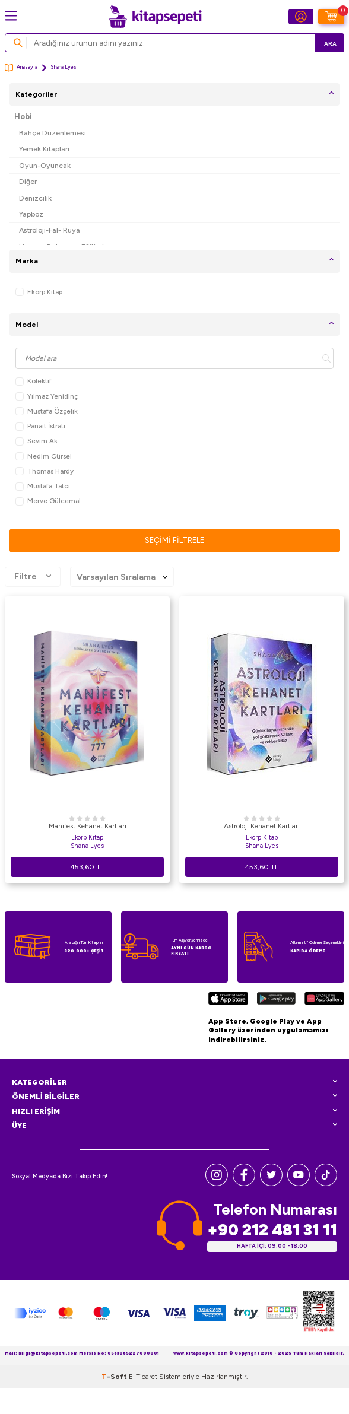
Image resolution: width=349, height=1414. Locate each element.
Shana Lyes (87, 846)
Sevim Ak (36, 441)
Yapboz (31, 213)
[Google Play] (276, 1000)
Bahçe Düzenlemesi (52, 132)
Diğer (28, 181)
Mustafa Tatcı (42, 486)
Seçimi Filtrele (174, 540)
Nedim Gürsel (43, 456)
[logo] (155, 16)
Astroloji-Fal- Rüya (49, 229)
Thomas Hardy (44, 471)
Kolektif (33, 381)
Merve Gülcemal (48, 501)
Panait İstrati (40, 426)
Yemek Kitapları (44, 148)
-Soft (115, 1376)
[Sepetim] (331, 16)
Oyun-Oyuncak (45, 165)
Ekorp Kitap (38, 292)
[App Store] (228, 1000)
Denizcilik (35, 197)
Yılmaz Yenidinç (46, 396)
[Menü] (11, 15)
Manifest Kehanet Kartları (87, 826)
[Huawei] (324, 1000)
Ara (330, 43)
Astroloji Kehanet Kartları (262, 826)
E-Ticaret (143, 1376)
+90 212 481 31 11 (272, 1230)
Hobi (23, 116)
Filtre (32, 576)
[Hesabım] (301, 16)
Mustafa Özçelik (46, 411)
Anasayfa (21, 68)
